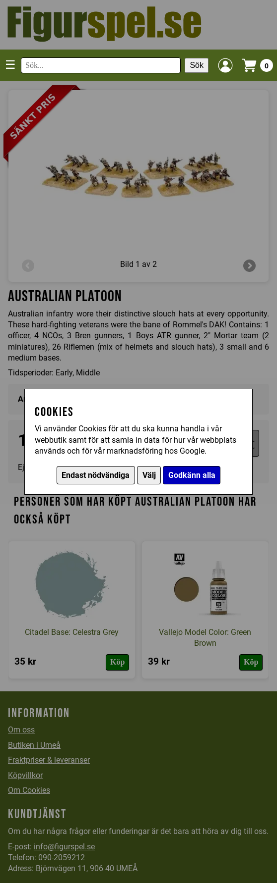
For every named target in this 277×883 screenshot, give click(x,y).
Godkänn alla (191, 475)
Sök (197, 65)
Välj (149, 475)
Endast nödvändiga (96, 475)
